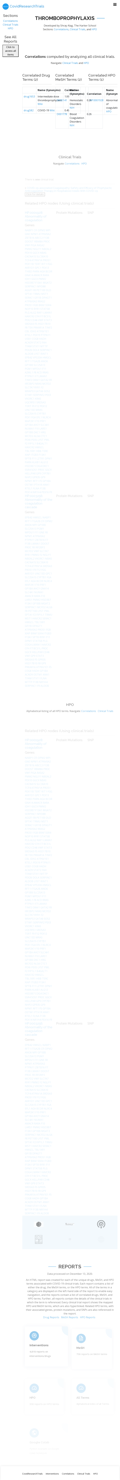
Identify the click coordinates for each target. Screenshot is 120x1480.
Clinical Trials (10, 26)
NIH (72, 116)
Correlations (10, 22)
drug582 (29, 119)
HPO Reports (87, 1327)
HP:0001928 (96, 109)
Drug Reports (51, 1327)
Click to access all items (10, 52)
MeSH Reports (69, 1327)
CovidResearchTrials (32, 1473)
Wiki (40, 112)
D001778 (62, 123)
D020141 (62, 109)
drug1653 (29, 105)
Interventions (52, 1473)
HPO (10, 30)
